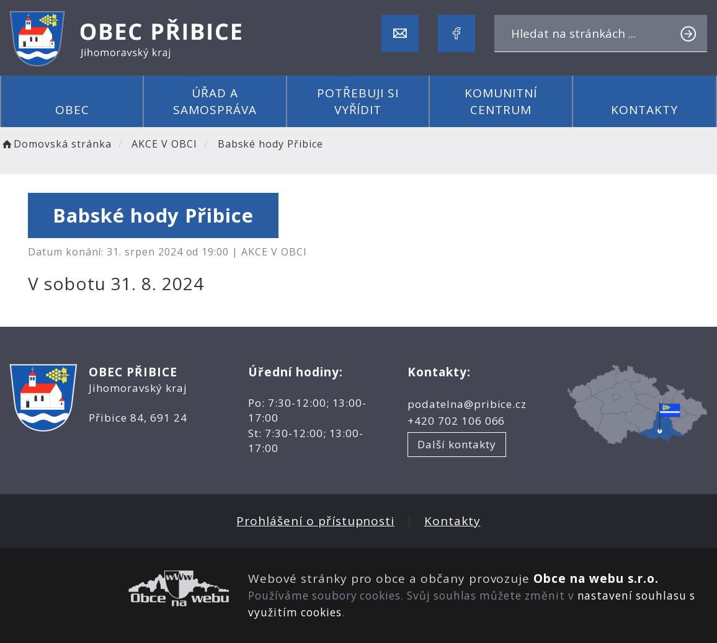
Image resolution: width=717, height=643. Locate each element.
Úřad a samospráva (215, 101)
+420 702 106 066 (456, 421)
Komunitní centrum (501, 101)
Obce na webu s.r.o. (596, 578)
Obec (72, 110)
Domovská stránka (56, 144)
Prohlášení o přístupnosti (315, 521)
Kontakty (644, 110)
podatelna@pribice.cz (467, 404)
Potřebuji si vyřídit (357, 101)
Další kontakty (456, 444)
